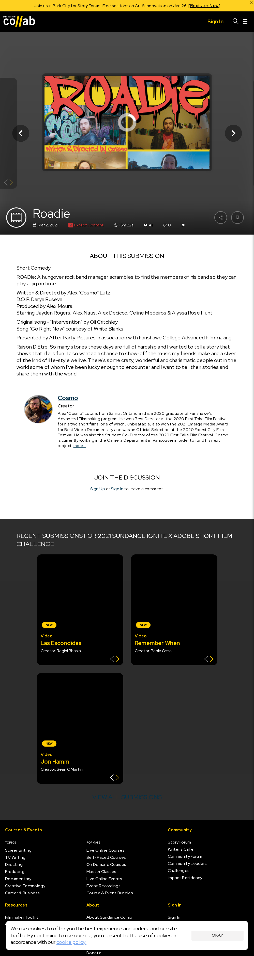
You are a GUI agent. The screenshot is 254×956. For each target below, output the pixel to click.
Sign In (117, 488)
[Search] (236, 21)
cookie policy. (71, 942)
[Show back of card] (8, 183)
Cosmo (68, 398)
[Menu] (245, 21)
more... (79, 446)
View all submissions (127, 797)
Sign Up (97, 488)
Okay (217, 935)
